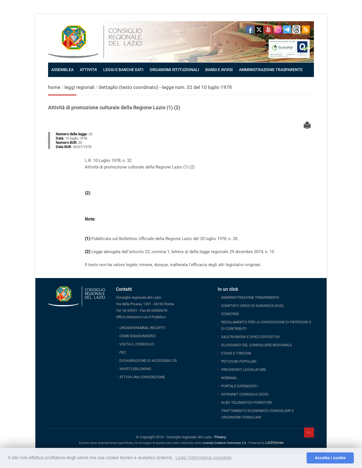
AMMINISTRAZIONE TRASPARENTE (271, 69)
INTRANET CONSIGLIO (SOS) (245, 394)
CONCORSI (230, 314)
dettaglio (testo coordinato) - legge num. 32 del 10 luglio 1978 (165, 87)
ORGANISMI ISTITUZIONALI (174, 69)
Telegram (287, 29)
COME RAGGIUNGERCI (137, 336)
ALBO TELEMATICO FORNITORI (246, 402)
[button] (301, 458)
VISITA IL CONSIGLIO (136, 344)
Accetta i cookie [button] (330, 458)
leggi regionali (80, 87)
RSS (306, 29)
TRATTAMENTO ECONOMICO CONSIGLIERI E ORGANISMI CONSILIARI (257, 414)
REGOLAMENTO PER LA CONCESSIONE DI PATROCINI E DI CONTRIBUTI (266, 325)
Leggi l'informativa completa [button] (203, 457)
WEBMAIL (229, 378)
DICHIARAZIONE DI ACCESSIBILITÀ (148, 360)
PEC (122, 352)
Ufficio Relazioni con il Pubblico (140, 317)
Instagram (278, 29)
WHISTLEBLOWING (135, 369)
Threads (296, 29)
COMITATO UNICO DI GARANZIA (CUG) (252, 306)
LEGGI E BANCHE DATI (123, 69)
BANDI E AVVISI (219, 69)
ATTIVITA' (88, 69)
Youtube (268, 29)
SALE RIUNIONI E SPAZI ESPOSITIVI (250, 337)
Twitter (259, 29)
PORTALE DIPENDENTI (239, 386)
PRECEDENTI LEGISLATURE (243, 369)
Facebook (250, 29)
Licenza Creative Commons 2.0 (224, 443)
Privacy (220, 437)
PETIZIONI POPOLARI (239, 361)
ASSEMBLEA (62, 69)
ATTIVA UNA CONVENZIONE (142, 377)
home (54, 87)
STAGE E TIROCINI (236, 353)
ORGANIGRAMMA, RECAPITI (142, 328)
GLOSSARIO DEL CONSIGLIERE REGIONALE (256, 345)
